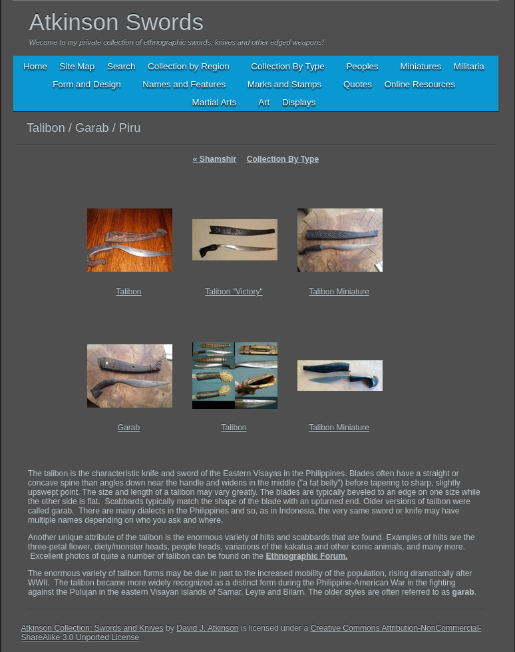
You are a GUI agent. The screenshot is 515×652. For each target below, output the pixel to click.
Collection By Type (283, 159)
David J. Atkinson (207, 628)
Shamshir (215, 159)
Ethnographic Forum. (307, 556)
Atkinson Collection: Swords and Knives (92, 628)
